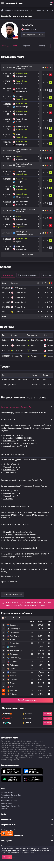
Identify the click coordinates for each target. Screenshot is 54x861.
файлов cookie (29, 852)
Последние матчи (9, 46)
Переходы (42, 46)
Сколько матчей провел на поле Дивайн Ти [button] (21, 480)
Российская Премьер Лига (11, 806)
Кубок (18, 152)
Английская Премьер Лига (11, 795)
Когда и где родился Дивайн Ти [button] (16, 407)
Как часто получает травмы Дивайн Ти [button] (19, 548)
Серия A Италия (7, 792)
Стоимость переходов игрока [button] (15, 524)
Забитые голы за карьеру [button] (13, 454)
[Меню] (2, 3)
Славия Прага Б (10, 467)
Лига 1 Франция (7, 803)
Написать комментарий (12, 594)
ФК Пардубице (9, 443)
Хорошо (7, 857)
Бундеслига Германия (9, 801)
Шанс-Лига (20, 69)
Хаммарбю (8, 438)
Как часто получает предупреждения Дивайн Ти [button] (24, 563)
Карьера (26, 46)
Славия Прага (9, 441)
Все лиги (4, 809)
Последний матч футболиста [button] (15, 506)
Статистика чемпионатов (28, 275)
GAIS (34, 515)
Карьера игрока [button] (8, 419)
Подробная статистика (27, 700)
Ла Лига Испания (7, 798)
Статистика (8, 275)
